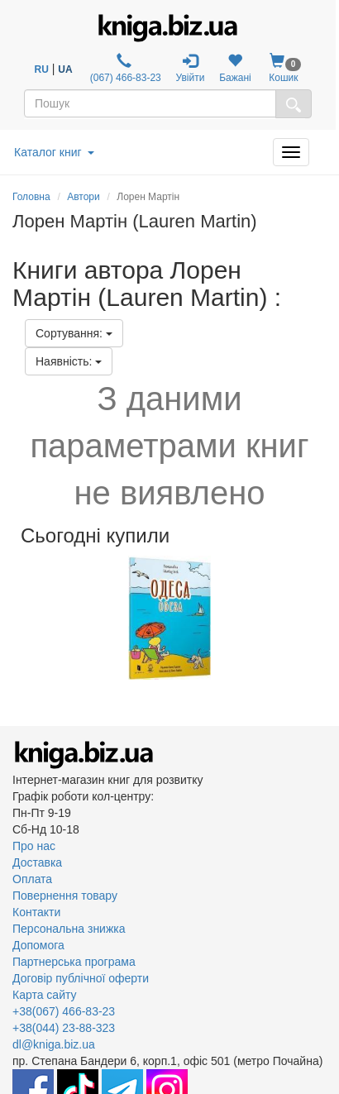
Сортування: (74, 333)
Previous (14, 617)
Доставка (37, 862)
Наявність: (69, 361)
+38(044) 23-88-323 (63, 1027)
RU (42, 69)
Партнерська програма (74, 961)
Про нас (33, 846)
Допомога (38, 945)
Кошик (283, 68)
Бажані (235, 68)
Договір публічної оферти (80, 978)
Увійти (190, 68)
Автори (83, 197)
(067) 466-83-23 (123, 68)
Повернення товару (64, 895)
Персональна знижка (69, 928)
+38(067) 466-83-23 (63, 1011)
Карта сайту (44, 994)
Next (324, 617)
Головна (31, 197)
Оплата (32, 879)
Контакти (36, 912)
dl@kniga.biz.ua (53, 1044)
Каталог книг (54, 152)
